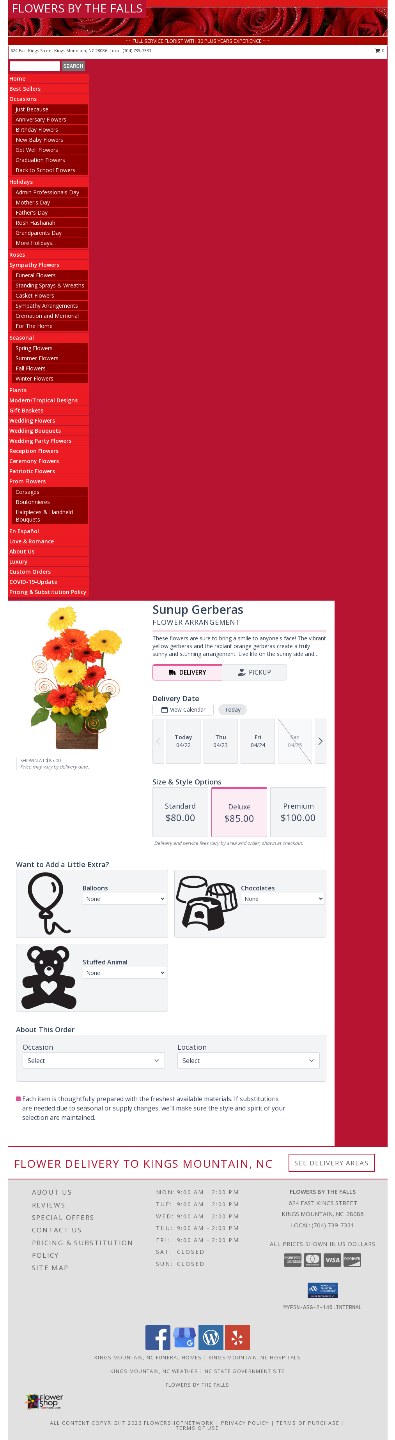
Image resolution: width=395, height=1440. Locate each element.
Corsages (27, 491)
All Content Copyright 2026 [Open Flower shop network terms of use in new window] (96, 1422)
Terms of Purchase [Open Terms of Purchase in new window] (308, 1422)
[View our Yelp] (237, 1348)
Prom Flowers (27, 481)
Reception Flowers (33, 451)
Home (17, 78)
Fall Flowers (31, 368)
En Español (24, 531)
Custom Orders (30, 571)
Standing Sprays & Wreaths (50, 285)
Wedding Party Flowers (40, 440)
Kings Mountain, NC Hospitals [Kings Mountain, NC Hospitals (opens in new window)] (255, 1357)
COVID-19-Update (33, 581)
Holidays (21, 181)
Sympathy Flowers (34, 264)
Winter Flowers (34, 378)
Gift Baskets (26, 410)
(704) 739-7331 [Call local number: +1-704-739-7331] (137, 50)
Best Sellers (25, 88)
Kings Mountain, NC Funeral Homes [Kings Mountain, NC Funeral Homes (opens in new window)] (148, 1357)
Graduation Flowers (40, 160)
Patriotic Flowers (32, 471)
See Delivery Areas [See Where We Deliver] (331, 1162)
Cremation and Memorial (47, 315)
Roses (17, 254)
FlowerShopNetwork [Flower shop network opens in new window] (179, 1422)
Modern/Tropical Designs (43, 400)
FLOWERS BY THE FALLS (77, 8)
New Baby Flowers (39, 139)
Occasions (23, 98)
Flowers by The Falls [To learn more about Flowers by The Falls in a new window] (198, 1384)
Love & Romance (31, 541)
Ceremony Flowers (34, 461)
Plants (18, 390)
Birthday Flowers (37, 129)
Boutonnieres (33, 502)
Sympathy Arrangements (47, 305)
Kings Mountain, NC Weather (154, 1371)
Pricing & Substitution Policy (48, 592)
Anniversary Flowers (41, 119)
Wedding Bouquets (35, 430)
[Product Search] (35, 66)
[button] (323, 1290)
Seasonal (21, 337)
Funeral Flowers (36, 275)
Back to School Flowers (45, 170)
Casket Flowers (35, 295)
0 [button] (380, 50)
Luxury (18, 561)
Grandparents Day (39, 232)
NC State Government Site (245, 1371)
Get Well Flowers (37, 149)
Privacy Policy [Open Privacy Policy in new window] (245, 1422)
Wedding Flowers (32, 420)
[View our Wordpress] (210, 1348)
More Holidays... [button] (36, 243)
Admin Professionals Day (47, 192)
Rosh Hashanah (35, 222)
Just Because (32, 109)
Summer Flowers (37, 358)
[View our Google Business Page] (184, 1348)
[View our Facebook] (157, 1348)
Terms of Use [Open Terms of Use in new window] (197, 1427)
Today (233, 709)
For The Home (34, 326)
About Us (21, 551)
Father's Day (32, 212)
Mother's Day (33, 202)
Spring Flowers (34, 348)
